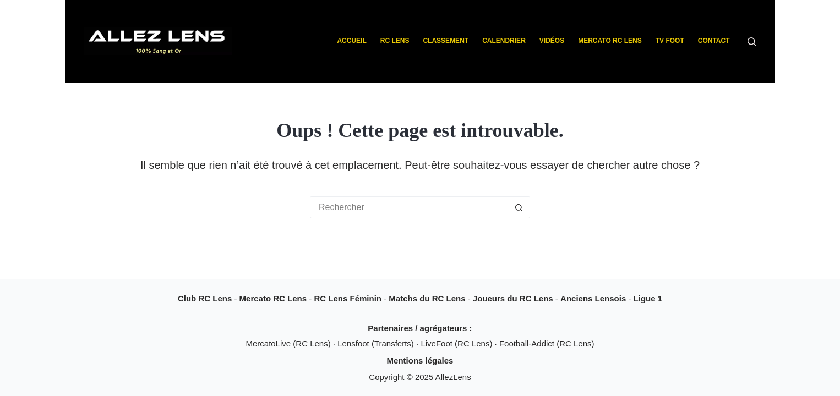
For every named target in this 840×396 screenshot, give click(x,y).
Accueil (351, 41)
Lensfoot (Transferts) (376, 343)
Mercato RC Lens (610, 41)
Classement (445, 41)
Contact (714, 41)
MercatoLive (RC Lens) (289, 343)
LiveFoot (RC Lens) (457, 343)
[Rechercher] (752, 41)
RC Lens (395, 41)
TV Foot (670, 41)
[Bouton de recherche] (519, 207)
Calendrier (504, 41)
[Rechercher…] (409, 207)
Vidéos (551, 41)
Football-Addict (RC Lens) (546, 343)
